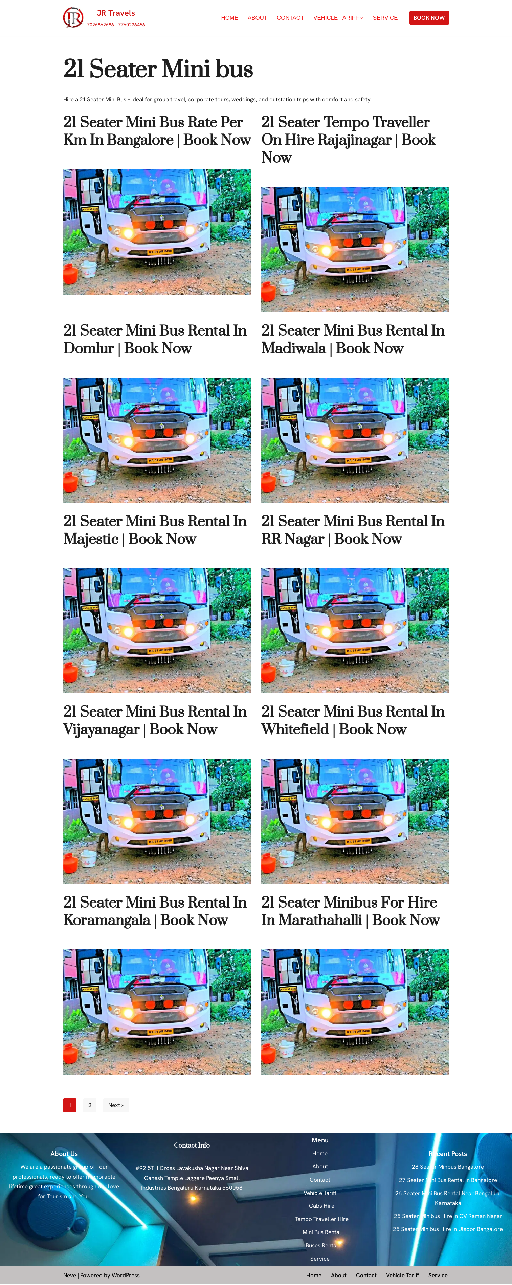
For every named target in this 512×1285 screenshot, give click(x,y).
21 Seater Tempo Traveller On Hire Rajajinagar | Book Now (348, 141)
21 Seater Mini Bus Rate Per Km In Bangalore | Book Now (157, 132)
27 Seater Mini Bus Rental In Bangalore (448, 1180)
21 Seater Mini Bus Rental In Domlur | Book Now (154, 340)
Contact (289, 18)
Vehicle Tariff (320, 1193)
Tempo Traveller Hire (322, 1220)
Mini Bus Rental (322, 1233)
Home (228, 18)
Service (385, 18)
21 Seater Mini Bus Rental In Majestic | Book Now (154, 531)
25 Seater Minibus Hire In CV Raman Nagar (448, 1217)
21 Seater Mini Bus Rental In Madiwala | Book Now (352, 340)
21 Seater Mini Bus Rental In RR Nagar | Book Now (352, 531)
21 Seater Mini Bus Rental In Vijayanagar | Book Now (154, 722)
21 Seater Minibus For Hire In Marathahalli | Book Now (350, 912)
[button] (361, 18)
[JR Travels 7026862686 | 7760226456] (104, 18)
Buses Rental (322, 1246)
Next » (117, 1106)
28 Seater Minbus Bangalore (448, 1167)
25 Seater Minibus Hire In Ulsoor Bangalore (448, 1230)
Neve (69, 1276)
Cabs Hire (321, 1206)
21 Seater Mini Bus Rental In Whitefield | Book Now (352, 722)
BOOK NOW (429, 17)
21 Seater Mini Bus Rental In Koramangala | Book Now (154, 912)
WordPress (126, 1276)
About (257, 18)
